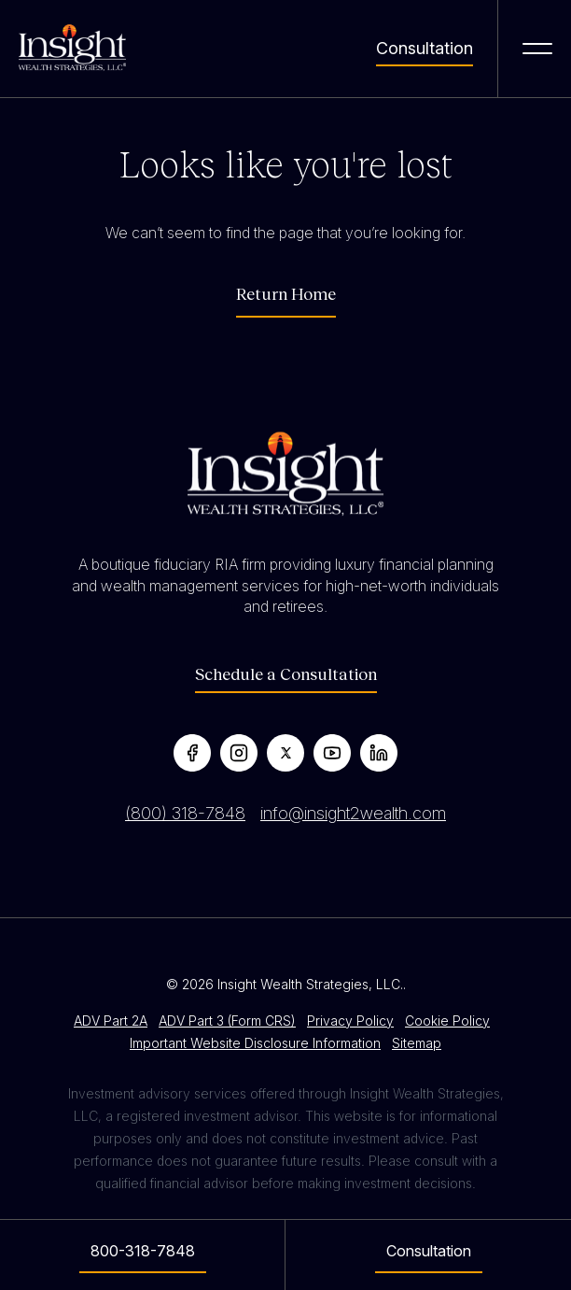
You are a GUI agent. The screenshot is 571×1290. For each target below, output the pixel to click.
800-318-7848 (143, 1250)
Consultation (424, 48)
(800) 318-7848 (185, 813)
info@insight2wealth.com (353, 813)
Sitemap (416, 1043)
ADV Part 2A (110, 1020)
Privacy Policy (350, 1020)
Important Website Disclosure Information (255, 1043)
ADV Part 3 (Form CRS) (227, 1020)
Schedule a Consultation (286, 673)
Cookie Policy (447, 1020)
